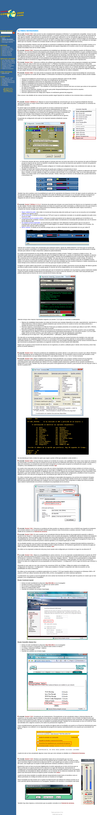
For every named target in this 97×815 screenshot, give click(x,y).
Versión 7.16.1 (29, 555)
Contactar (5, 84)
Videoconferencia (7, 79)
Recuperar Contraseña (8, 63)
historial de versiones (41, 531)
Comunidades (6, 47)
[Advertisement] (60, 14)
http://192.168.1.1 (50, 583)
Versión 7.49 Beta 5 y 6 (31, 102)
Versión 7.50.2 (29, 50)
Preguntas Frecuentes (8, 82)
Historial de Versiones (8, 40)
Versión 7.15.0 (29, 716)
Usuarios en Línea (7, 48)
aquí (55, 465)
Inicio (3, 38)
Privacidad (5, 85)
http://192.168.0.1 (50, 645)
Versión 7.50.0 (29, 73)
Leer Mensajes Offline (8, 60)
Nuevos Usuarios (7, 54)
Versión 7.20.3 (29, 358)
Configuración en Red (8, 81)
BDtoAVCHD (5, 73)
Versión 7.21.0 (29, 353)
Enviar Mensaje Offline (8, 61)
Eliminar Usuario (7, 64)
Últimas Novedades (7, 39)
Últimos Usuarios (7, 51)
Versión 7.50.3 (29, 34)
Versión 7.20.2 (29, 461)
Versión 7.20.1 (29, 528)
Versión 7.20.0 (29, 534)
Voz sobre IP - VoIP (7, 78)
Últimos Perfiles (6, 52)
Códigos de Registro (8, 66)
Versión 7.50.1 (29, 62)
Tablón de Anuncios (7, 68)
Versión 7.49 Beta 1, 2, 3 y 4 (33, 204)
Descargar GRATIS (7, 42)
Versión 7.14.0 (29, 759)
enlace (58, 772)
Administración (6, 67)
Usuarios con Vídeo (7, 49)
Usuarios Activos (7, 55)
